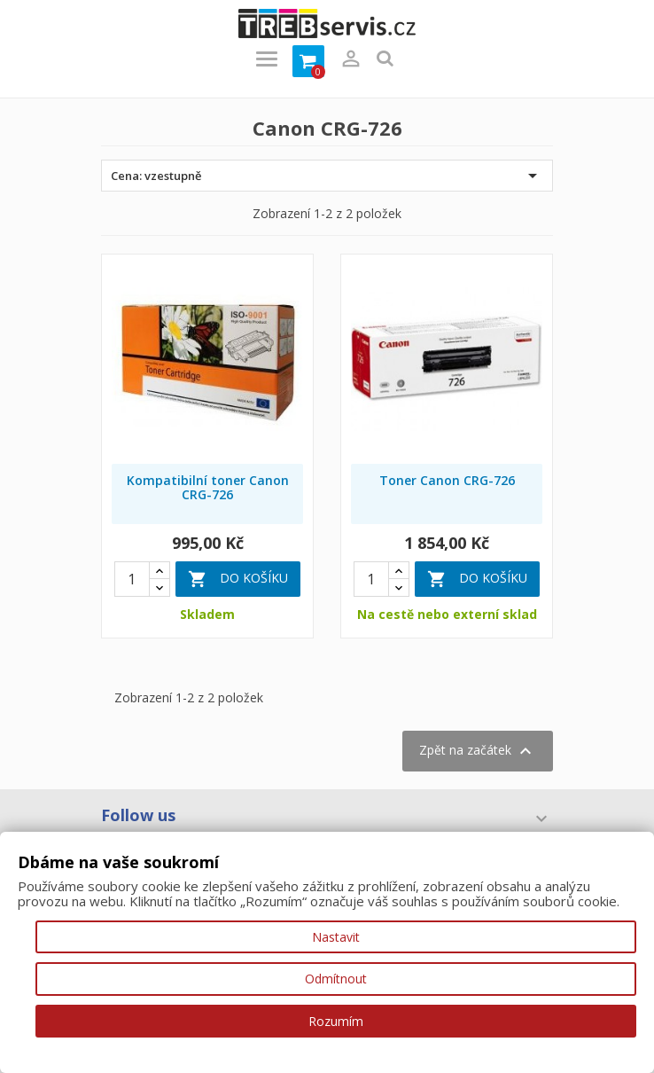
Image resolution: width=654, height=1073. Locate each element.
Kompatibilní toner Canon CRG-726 (208, 487)
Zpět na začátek (477, 751)
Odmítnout (336, 978)
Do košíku (238, 579)
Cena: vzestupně (327, 175)
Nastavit (336, 936)
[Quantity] (132, 579)
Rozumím (335, 1021)
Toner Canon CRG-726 (447, 480)
